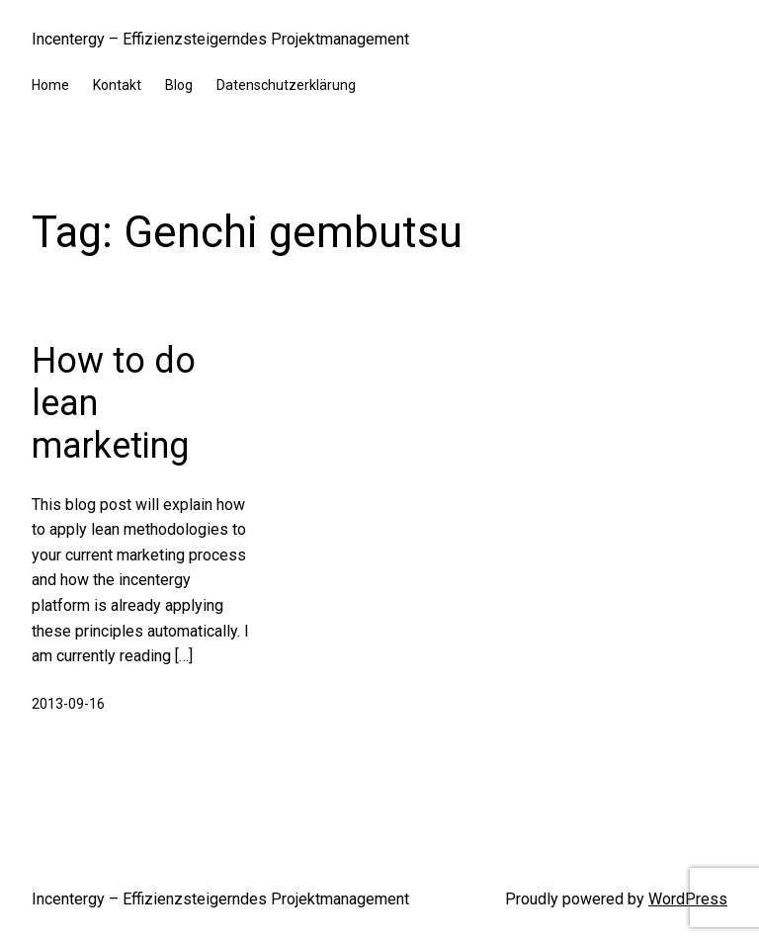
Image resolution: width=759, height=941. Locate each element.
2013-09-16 (68, 704)
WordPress (687, 899)
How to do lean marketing (114, 403)
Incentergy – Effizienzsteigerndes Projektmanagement (220, 39)
